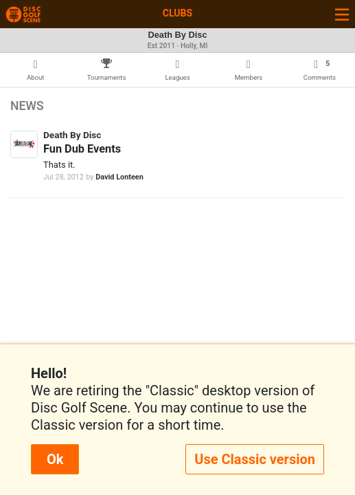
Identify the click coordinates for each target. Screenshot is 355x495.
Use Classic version (254, 459)
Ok (55, 459)
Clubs (177, 13)
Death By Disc (72, 134)
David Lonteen (119, 177)
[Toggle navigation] (342, 14)
